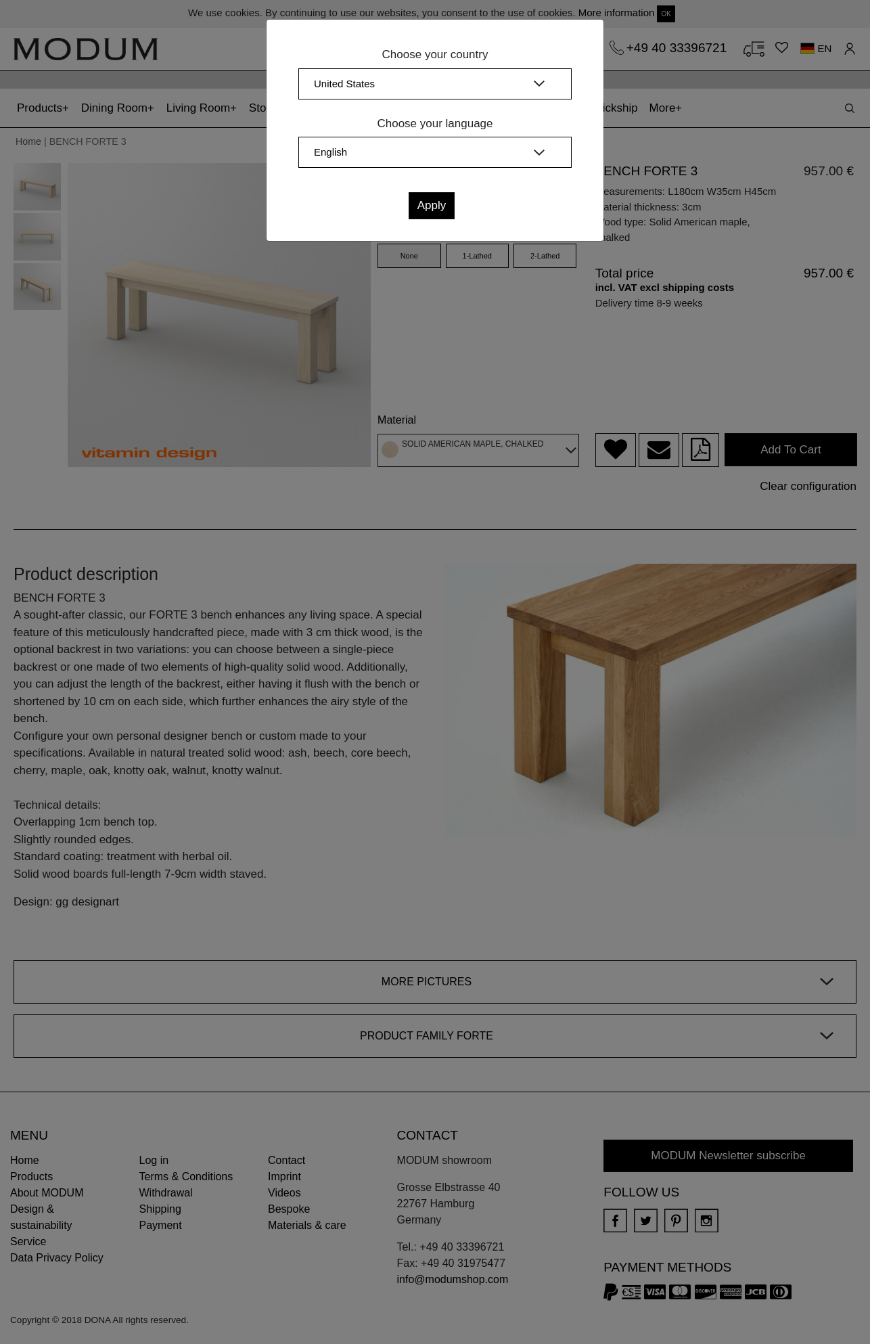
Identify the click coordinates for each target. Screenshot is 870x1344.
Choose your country (435, 54)
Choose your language (435, 123)
